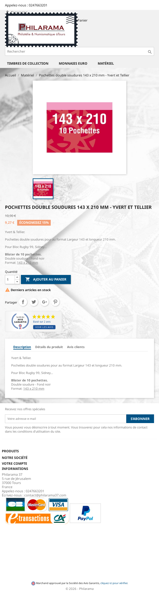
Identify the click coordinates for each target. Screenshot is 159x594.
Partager (23, 302)
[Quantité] (10, 279)
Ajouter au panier (45, 279)
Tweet (34, 302)
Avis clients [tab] (76, 347)
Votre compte (14, 463)
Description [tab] (22, 347)
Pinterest (55, 302)
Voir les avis (44, 327)
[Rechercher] (79, 51)
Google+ (44, 302)
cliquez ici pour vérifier (113, 583)
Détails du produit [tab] (49, 347)
